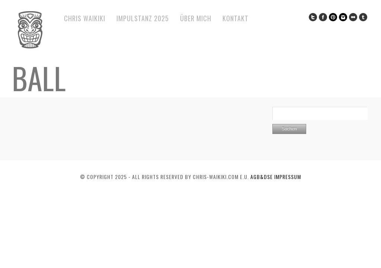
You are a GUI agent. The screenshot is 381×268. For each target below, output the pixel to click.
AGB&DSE (262, 177)
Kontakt (235, 18)
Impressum (287, 177)
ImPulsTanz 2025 (142, 18)
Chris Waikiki (84, 18)
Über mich (195, 18)
